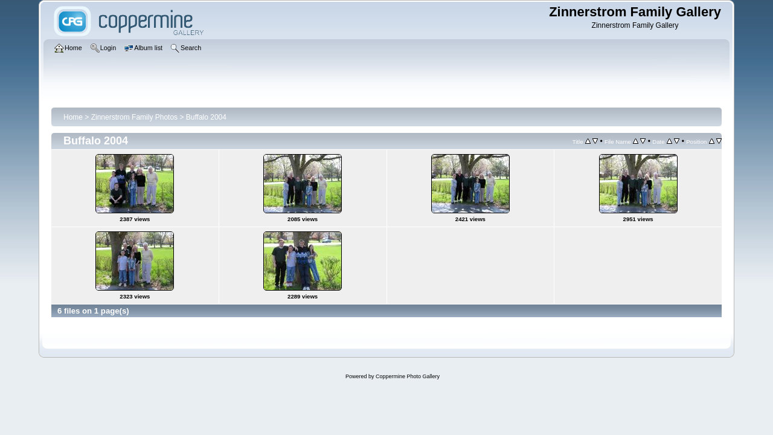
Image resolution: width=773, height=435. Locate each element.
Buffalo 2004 (206, 117)
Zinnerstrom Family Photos (134, 117)
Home (73, 117)
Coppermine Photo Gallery (408, 376)
